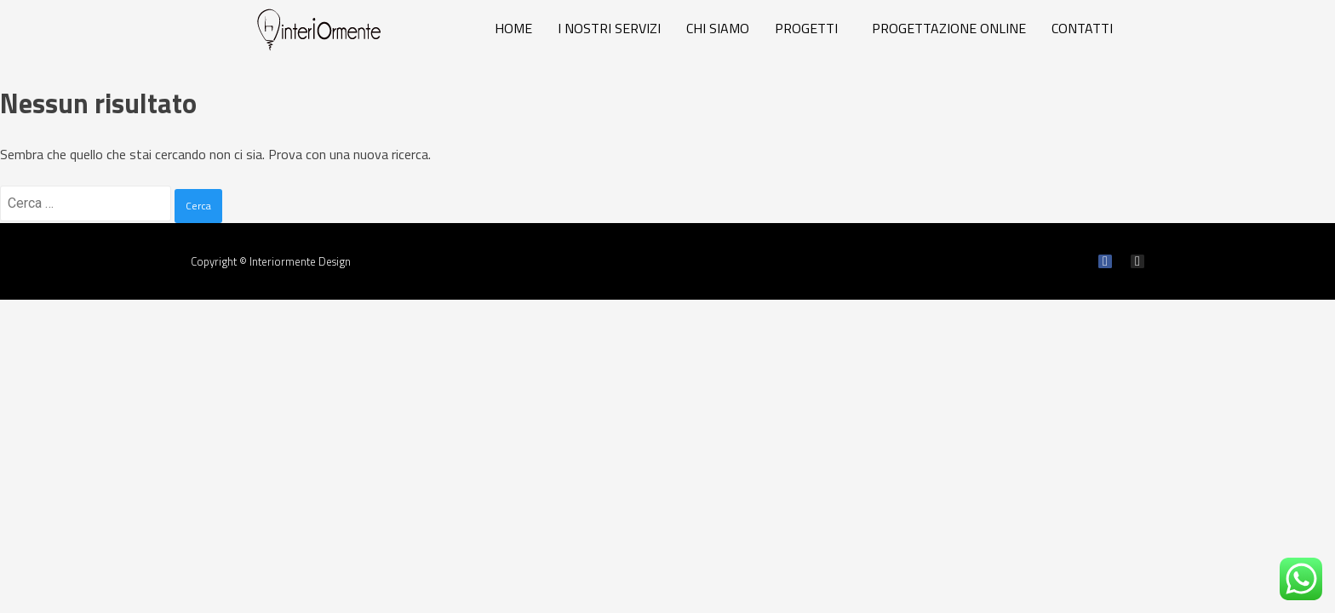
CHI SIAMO (717, 28)
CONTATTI (1082, 28)
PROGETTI (806, 28)
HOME (513, 28)
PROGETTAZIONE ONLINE (949, 28)
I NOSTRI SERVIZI (609, 28)
